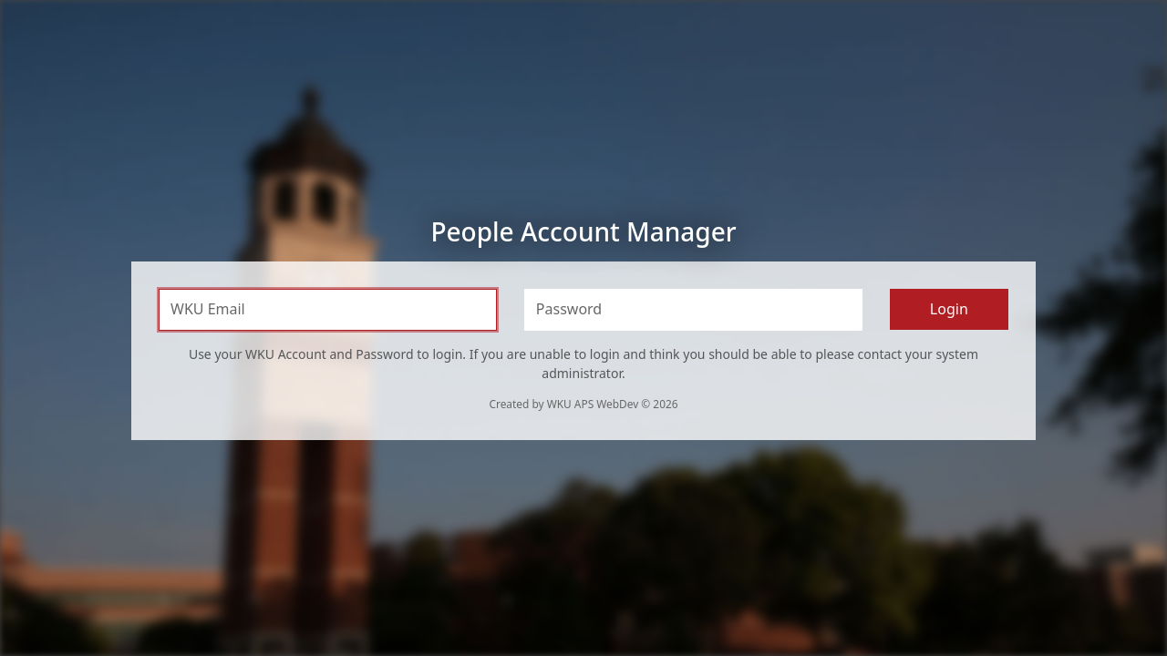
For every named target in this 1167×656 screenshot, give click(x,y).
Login (949, 309)
